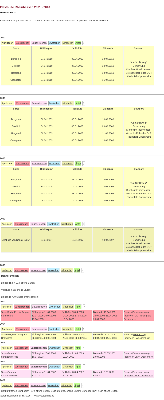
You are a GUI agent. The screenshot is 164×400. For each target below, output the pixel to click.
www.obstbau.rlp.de (44, 395)
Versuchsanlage (141, 312)
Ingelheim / (129, 338)
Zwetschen (54, 43)
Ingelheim (129, 315)
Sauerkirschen (39, 43)
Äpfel (78, 43)
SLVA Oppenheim (144, 357)
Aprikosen (7, 224)
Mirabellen (67, 43)
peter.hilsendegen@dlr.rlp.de (16, 395)
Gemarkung (139, 334)
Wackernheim (143, 338)
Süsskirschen (22, 43)
